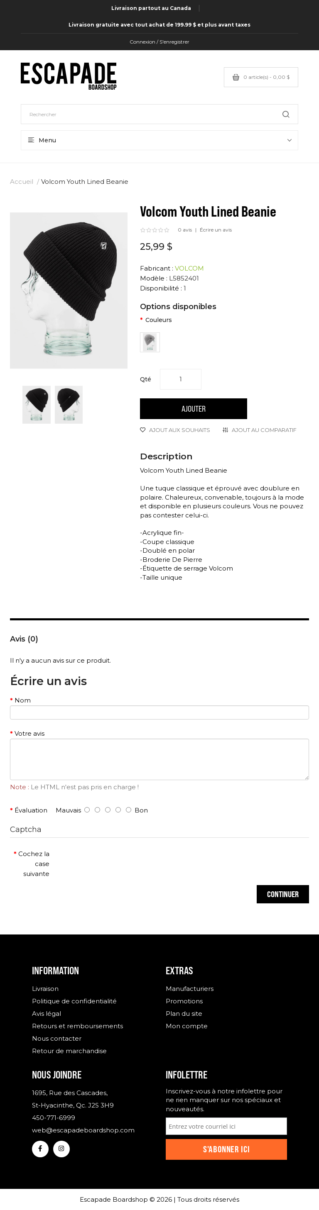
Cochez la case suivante (33, 864)
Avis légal (46, 1013)
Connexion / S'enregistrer (159, 42)
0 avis (185, 229)
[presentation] (125, 862)
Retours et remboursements (77, 1026)
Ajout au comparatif (264, 430)
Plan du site (184, 1013)
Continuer (283, 894)
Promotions (184, 1001)
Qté (145, 379)
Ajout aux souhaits (179, 430)
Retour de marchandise (69, 1051)
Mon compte (187, 1026)
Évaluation (31, 810)
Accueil (21, 181)
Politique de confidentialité (74, 1001)
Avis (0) (24, 639)
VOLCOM (189, 268)
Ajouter (194, 408)
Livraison (45, 989)
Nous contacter (56, 1038)
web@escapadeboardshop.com (83, 1130)
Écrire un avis (216, 229)
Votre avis (29, 733)
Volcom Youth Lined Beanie (84, 181)
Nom (23, 700)
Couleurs (158, 320)
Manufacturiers (189, 989)
